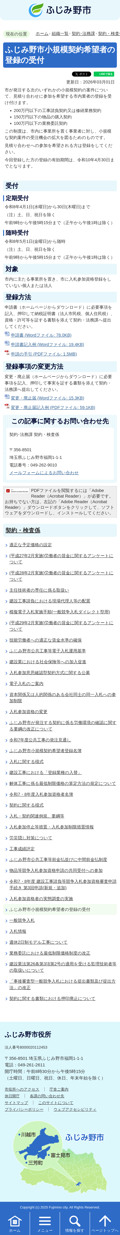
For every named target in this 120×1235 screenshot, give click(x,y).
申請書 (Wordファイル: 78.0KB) (41, 335)
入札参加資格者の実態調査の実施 (41, 898)
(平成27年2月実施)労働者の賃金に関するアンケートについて (61, 558)
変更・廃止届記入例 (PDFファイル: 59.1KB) (53, 407)
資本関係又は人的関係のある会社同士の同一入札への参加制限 (62, 697)
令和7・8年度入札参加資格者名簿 (41, 794)
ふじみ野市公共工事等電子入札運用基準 (47, 650)
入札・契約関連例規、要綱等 (36, 816)
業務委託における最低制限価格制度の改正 (49, 953)
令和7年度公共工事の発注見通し (40, 739)
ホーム (42, 33)
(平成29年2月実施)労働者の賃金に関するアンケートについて (61, 626)
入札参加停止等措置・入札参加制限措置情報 (51, 826)
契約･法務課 (83, 33)
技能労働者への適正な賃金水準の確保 (45, 640)
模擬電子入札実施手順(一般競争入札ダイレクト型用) (59, 611)
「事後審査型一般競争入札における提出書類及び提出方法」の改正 (62, 984)
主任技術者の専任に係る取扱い (39, 590)
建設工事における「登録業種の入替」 (45, 772)
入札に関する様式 (26, 761)
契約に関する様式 (26, 805)
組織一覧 (60, 33)
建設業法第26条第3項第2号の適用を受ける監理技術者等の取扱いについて (62, 967)
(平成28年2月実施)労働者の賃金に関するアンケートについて (61, 576)
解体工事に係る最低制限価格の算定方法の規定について (62, 783)
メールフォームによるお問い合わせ (44, 472)
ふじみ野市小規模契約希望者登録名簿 (45, 750)
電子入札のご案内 (26, 683)
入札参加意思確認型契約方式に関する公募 (49, 672)
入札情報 (17, 931)
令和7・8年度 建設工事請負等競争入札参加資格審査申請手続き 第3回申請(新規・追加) (63, 884)
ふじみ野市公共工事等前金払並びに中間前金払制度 (58, 859)
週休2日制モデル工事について (38, 942)
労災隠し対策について (30, 837)
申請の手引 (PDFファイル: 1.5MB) (44, 354)
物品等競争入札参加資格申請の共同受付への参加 (56, 870)
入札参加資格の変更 (28, 711)
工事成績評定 (22, 848)
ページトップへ (105, 1223)
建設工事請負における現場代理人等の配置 (49, 600)
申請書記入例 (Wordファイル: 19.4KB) (47, 344)
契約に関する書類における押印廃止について (52, 998)
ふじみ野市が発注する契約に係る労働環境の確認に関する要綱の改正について (63, 725)
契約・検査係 (22, 530)
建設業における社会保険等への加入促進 (47, 661)
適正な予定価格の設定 (30, 544)
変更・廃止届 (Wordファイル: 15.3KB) (47, 398)
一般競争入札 (22, 920)
